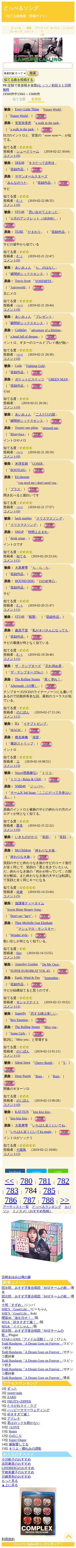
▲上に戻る (10, 1485)
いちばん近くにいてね (48, 1125)
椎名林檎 (21, 737)
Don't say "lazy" (21, 916)
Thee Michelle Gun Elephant (33, 923)
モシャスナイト (27, 1002)
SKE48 (19, 162)
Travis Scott (23, 281)
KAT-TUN (22, 1111)
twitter (36, 1172)
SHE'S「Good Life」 (16, 1309)
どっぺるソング (21, 8)
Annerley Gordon (26, 964)
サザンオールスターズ (31, 176)
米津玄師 (21, 463)
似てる (21, 556)
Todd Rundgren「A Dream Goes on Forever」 (32, 1343)
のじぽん (22, 712)
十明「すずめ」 (13, 1305)
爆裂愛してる (18, 1444)
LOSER (37, 463)
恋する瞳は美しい (44, 1013)
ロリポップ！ (53, 1544)
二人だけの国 (45, 414)
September (51, 978)
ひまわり (34, 232)
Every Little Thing (27, 109)
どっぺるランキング (46, 1207)
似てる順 (19, 99)
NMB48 (20, 786)
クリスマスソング (49, 518)
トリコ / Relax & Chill (26, 779)
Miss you (50, 1027)
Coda (18, 365)
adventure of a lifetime (46, 330)
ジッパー (36, 786)
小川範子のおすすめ (16, 1459)
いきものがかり (26, 837)
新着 (29, 30)
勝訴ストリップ (22, 743)
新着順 (36, 99)
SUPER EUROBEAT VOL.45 (30, 970)
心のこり (15, 1435)
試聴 (41, 116)
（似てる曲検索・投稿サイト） (26, 16)
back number (23, 518)
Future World (52, 109)
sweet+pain (14, 1393)
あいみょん (23, 267)
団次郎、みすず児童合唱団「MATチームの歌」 (36, 1288)
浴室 (35, 737)
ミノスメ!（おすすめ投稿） (32, 1211)
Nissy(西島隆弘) (26, 773)
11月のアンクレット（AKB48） (33, 218)
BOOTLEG (18, 470)
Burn (38, 1076)
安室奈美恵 (23, 123)
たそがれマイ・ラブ (21, 1405)
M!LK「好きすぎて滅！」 (20, 1322)
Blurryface (17, 434)
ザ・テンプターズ (28, 666)
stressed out (50, 428)
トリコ (47, 773)
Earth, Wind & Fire (27, 977)
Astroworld (18, 287)
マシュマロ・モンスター (36, 928)
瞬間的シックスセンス (27, 274)
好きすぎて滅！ (18, 1414)
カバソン (55, 28)
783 (12, 1190)
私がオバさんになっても (50, 630)
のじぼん (22, 1051)
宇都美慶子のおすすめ (18, 1472)
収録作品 (17, 169)
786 (11, 1200)
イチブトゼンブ (35, 723)
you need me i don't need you (37, 483)
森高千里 (21, 630)
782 (63, 1180)
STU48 (19, 212)
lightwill (33, 1544)
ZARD (11, 1397)
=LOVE (14, 1427)
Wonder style (19, 935)
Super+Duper (17, 1440)
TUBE (19, 231)
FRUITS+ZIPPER (19, 1401)
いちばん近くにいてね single (31, 1131)
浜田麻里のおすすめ (16, 1463)
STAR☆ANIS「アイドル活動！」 (26, 1339)
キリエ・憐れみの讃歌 (25, 1448)
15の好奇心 (47, 581)
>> (64, 1200)
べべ (19, 305)
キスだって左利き (42, 163)
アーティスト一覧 (16, 1207)
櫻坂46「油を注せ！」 (18, 1318)
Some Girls (18, 1033)
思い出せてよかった (43, 212)
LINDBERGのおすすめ (18, 1468)
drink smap (18, 538)
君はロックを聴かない (23, 1423)
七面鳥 (21, 1149)
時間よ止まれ (38, 532)
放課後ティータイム (29, 903)
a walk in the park (47, 123)
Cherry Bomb (43, 1063)
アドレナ (13, 1418)
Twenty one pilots (26, 427)
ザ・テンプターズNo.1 (27, 672)
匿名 (19, 825)
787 (29, 1200)
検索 (33, 73)
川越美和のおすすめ (16, 1476)
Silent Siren (22, 1062)
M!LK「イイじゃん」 (17, 1326)
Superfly (20, 1013)
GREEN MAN (58, 379)
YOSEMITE (43, 281)
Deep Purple (23, 1076)
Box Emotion (19, 1020)
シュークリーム (27, 151)
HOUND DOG (24, 581)
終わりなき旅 (45, 850)
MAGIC (16, 730)
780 (26, 1180)
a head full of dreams (24, 336)
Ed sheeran (22, 477)
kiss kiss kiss (41, 1112)
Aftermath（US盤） (24, 686)
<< (9, 1180)
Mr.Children (23, 850)
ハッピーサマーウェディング (28, 1410)
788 (48, 1200)
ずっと (12, 1388)
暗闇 (32, 617)
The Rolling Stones (27, 679)
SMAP (19, 531)
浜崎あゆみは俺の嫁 (16, 1277)
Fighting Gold (35, 366)
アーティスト (42, 31)
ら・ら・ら (40, 567)
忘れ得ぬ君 (53, 666)
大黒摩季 (21, 567)
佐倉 (19, 892)
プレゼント (44, 316)
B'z (17, 723)
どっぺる (16, 30)
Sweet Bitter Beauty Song (24, 909)
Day (19, 953)
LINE (58, 1172)
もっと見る (10, 1481)
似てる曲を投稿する (18, 79)
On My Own (50, 964)
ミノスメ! (68, 28)
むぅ (19, 200)
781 (45, 1180)
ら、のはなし (45, 267)
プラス (15, 489)
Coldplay (21, 330)
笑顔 (45, 837)
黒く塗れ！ (52, 679)
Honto (13, 1431)
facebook (15, 1172)
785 (49, 1190)
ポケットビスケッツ (29, 379)
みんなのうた (17, 182)
